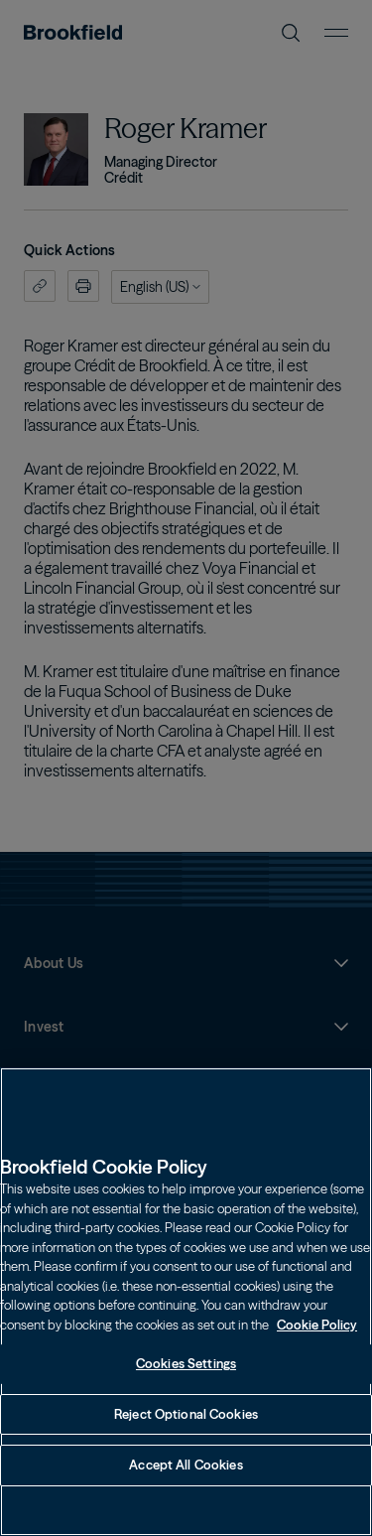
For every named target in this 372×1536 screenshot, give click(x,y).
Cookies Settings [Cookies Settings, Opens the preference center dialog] (186, 1363)
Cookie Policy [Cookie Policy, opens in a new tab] (317, 1324)
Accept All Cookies (185, 1464)
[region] (186, 1301)
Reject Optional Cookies (186, 1414)
